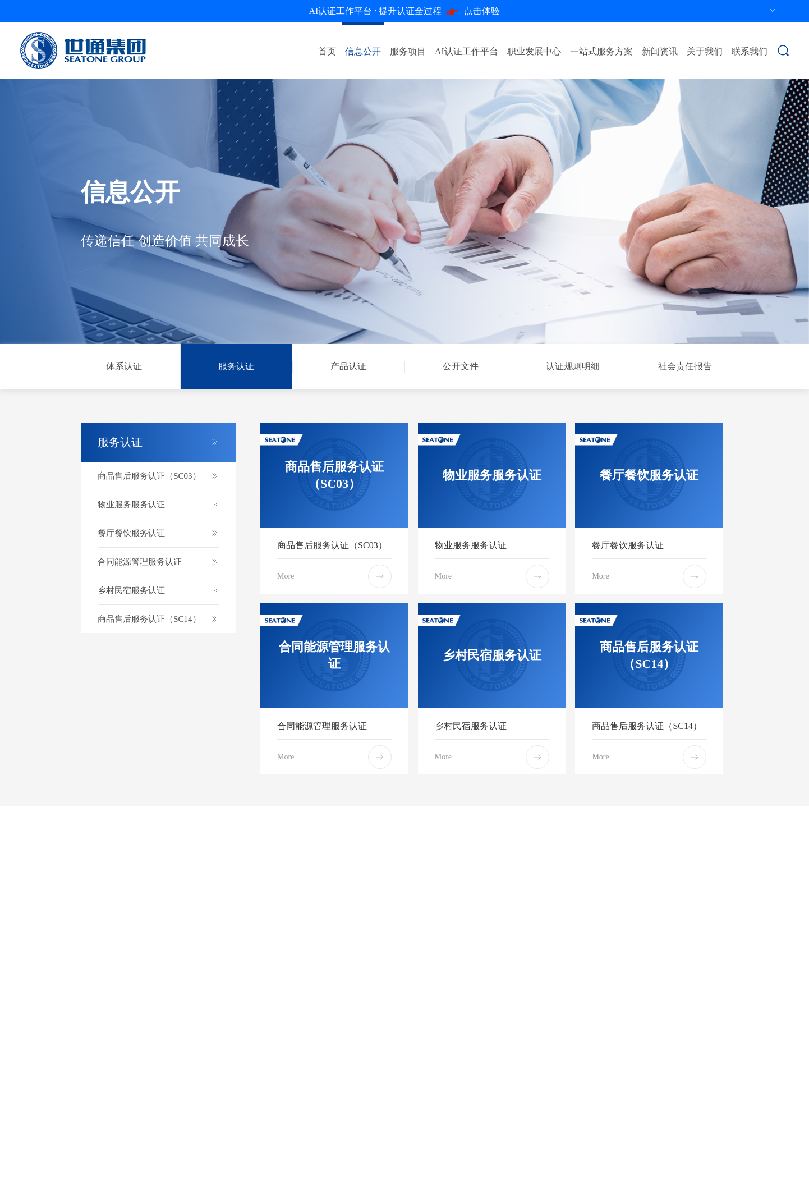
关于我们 (705, 51)
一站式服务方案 (601, 51)
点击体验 (404, 11)
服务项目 (408, 51)
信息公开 (363, 51)
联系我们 (749, 51)
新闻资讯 (660, 51)
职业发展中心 (534, 51)
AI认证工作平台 (466, 51)
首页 (327, 51)
